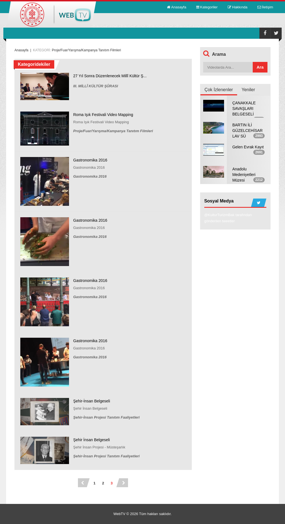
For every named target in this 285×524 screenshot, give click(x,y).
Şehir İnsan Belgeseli (91, 440)
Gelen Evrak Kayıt (248, 147)
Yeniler (248, 89)
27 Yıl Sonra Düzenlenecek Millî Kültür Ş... (110, 76)
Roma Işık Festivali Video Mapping (103, 114)
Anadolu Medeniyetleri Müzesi (243, 174)
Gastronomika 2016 (90, 160)
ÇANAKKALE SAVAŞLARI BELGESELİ (244, 108)
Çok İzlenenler (219, 89)
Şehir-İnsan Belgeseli (91, 401)
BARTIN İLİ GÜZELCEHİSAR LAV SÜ (247, 130)
